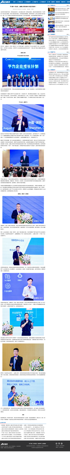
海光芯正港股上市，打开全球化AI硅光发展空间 (58, 40)
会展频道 (44, 443)
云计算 (48, 1)
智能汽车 (63, 1)
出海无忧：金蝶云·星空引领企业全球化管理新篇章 (34, 434)
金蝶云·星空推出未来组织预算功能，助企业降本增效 (34, 436)
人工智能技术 (42, 1)
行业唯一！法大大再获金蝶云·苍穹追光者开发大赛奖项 (35, 428)
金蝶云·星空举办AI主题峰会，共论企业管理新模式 (11, 434)
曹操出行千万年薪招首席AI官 (55, 59)
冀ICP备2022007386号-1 (31, 445)
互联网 (68, 1)
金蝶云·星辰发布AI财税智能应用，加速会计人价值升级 (12, 428)
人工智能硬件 (27, 1)
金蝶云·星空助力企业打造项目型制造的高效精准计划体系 (13, 438)
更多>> (68, 5)
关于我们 (31, 443)
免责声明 (39, 443)
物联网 (53, 1)
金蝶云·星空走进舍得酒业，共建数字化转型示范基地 (34, 438)
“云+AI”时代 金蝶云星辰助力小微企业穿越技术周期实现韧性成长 (14, 436)
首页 (14, 1)
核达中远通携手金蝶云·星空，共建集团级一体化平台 (34, 432)
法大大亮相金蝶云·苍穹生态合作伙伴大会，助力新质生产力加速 (36, 430)
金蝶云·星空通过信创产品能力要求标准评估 (10, 430)
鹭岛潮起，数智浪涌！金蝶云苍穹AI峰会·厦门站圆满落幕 (13, 425)
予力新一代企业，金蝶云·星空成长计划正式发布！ (11, 432)
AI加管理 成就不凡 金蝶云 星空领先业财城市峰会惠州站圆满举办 (14, 427)
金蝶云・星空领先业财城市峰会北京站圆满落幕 (33, 425)
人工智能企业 (20, 1)
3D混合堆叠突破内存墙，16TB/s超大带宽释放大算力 (59, 58)
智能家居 (58, 1)
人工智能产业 (35, 1)
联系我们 (35, 443)
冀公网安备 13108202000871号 (42, 445)
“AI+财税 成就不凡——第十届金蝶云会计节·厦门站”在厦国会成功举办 (37, 427)
